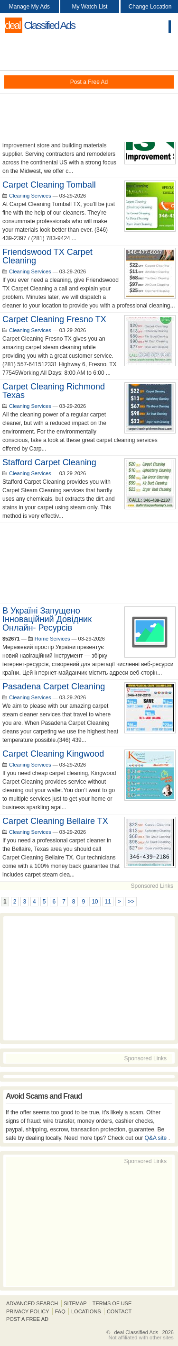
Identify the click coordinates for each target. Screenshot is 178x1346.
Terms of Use (112, 1303)
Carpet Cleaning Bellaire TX (55, 821)
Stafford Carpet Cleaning (49, 462)
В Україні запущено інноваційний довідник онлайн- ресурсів (47, 619)
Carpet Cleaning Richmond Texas (53, 391)
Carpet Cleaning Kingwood (53, 754)
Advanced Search (32, 1303)
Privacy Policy (27, 1311)
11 (108, 901)
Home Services (52, 638)
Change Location (150, 6)
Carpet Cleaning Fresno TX (54, 319)
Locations (86, 1311)
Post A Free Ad (27, 1319)
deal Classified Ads (136, 1332)
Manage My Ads (29, 6)
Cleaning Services (30, 196)
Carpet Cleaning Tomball (49, 185)
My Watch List (90, 6)
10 (95, 901)
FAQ (60, 1311)
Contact (119, 1311)
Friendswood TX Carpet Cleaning (47, 256)
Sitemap (75, 1303)
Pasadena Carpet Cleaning (53, 686)
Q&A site (157, 1138)
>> (131, 901)
